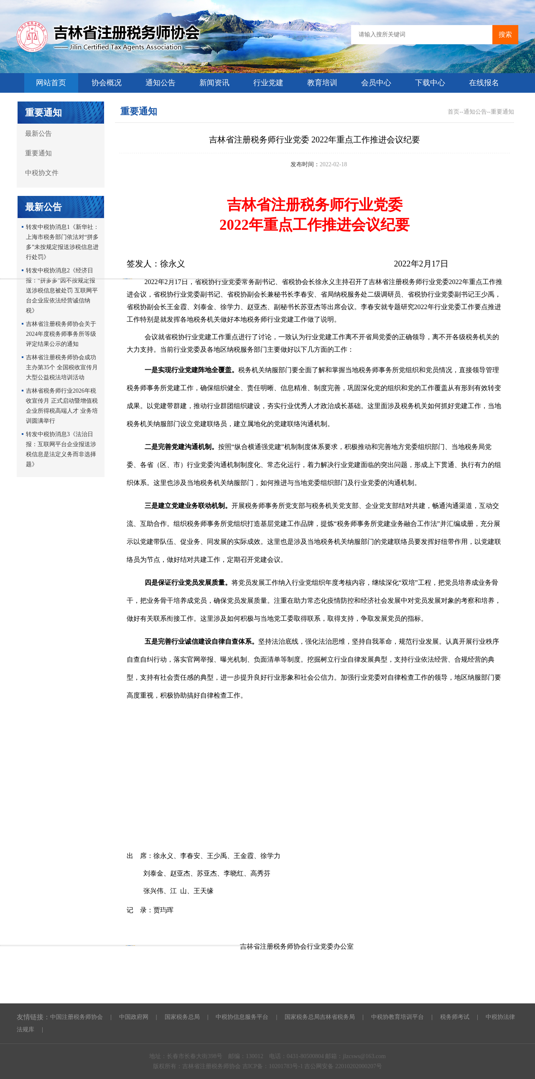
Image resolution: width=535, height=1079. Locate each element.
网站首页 (51, 83)
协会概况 (107, 83)
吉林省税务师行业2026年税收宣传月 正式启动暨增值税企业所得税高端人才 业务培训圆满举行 (62, 406)
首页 (453, 112)
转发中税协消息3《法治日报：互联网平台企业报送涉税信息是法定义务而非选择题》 (61, 449)
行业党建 (268, 83)
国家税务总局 (182, 1017)
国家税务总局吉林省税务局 (320, 1017)
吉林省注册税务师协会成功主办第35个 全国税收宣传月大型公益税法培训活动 (62, 367)
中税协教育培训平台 (397, 1017)
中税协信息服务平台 (242, 1017)
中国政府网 (133, 1017)
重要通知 (38, 153)
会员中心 (376, 83)
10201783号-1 (286, 1066)
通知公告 (160, 83)
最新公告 (38, 133)
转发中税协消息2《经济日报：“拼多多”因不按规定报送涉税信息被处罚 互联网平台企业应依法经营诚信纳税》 (62, 290)
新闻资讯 (214, 83)
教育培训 (322, 83)
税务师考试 (454, 1017)
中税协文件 (42, 172)
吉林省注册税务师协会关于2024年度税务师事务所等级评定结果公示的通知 (61, 334)
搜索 (505, 34)
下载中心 (430, 83)
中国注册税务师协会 (76, 1017)
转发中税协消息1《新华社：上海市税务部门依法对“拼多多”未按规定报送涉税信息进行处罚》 (62, 242)
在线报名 (484, 83)
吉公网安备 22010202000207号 (343, 1066)
